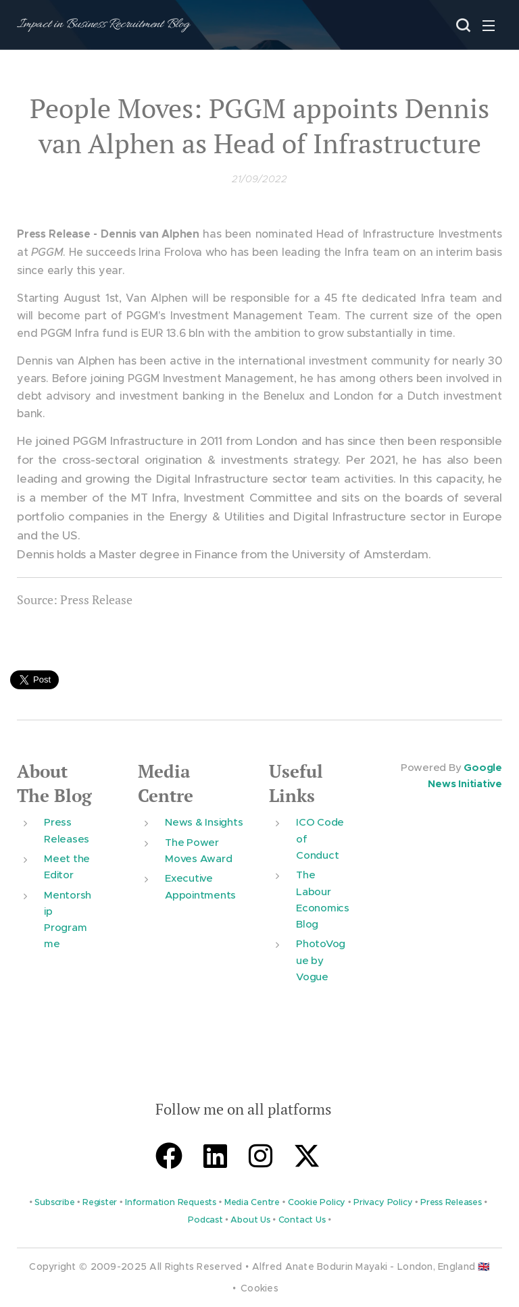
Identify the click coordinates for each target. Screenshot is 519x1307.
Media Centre (165, 783)
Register (99, 1203)
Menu (489, 25)
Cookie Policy (317, 1203)
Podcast (205, 1220)
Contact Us (302, 1220)
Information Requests (170, 1203)
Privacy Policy (382, 1203)
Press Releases (451, 1203)
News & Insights (204, 822)
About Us (250, 1220)
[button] (461, 25)
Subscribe (54, 1203)
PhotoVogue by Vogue (320, 961)
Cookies (259, 1288)
